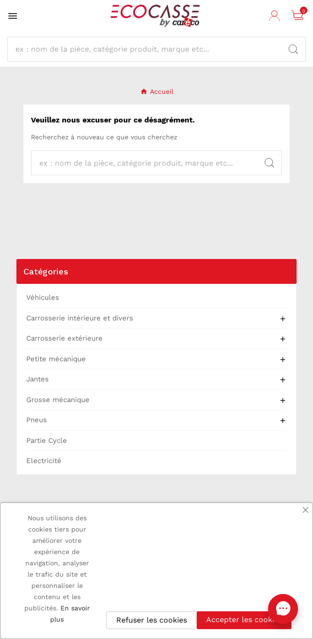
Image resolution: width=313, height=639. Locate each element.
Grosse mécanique (57, 400)
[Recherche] (148, 49)
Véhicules (42, 297)
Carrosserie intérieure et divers (79, 318)
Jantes (37, 379)
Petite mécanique (56, 359)
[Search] (293, 49)
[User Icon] (275, 16)
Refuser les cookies (151, 620)
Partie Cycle (46, 440)
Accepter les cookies (244, 619)
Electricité (43, 460)
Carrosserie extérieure (64, 338)
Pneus (36, 420)
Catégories (45, 271)
